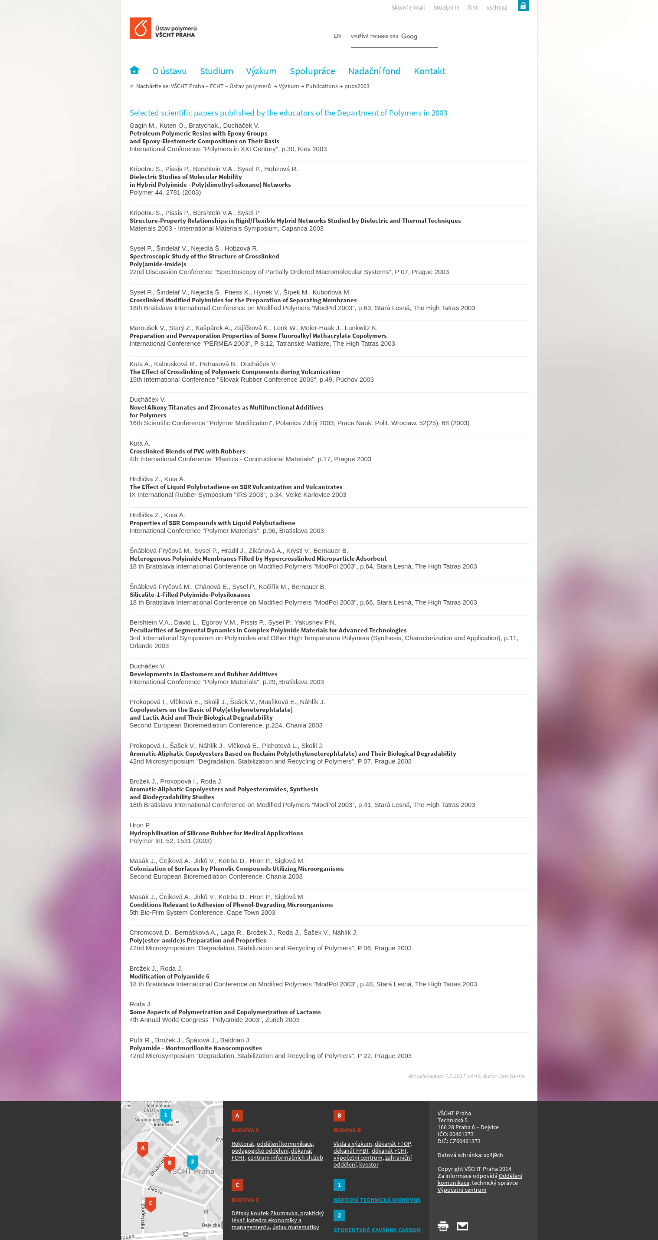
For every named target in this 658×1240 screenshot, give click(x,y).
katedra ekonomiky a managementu (266, 1223)
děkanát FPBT (351, 1150)
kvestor (369, 1164)
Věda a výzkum (353, 1143)
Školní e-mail (408, 7)
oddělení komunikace (285, 1143)
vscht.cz (497, 7)
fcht (473, 7)
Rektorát (243, 1143)
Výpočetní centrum (462, 1190)
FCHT (217, 86)
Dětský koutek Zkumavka (265, 1213)
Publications (322, 86)
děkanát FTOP (392, 1143)
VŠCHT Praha (187, 86)
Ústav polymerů (250, 86)
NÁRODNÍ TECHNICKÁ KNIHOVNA (377, 1200)
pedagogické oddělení (260, 1150)
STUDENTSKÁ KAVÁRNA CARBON (377, 1230)
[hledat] (384, 37)
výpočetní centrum (358, 1157)
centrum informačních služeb (285, 1157)
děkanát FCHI (389, 1150)
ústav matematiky (295, 1227)
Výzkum (289, 86)
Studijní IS (446, 7)
